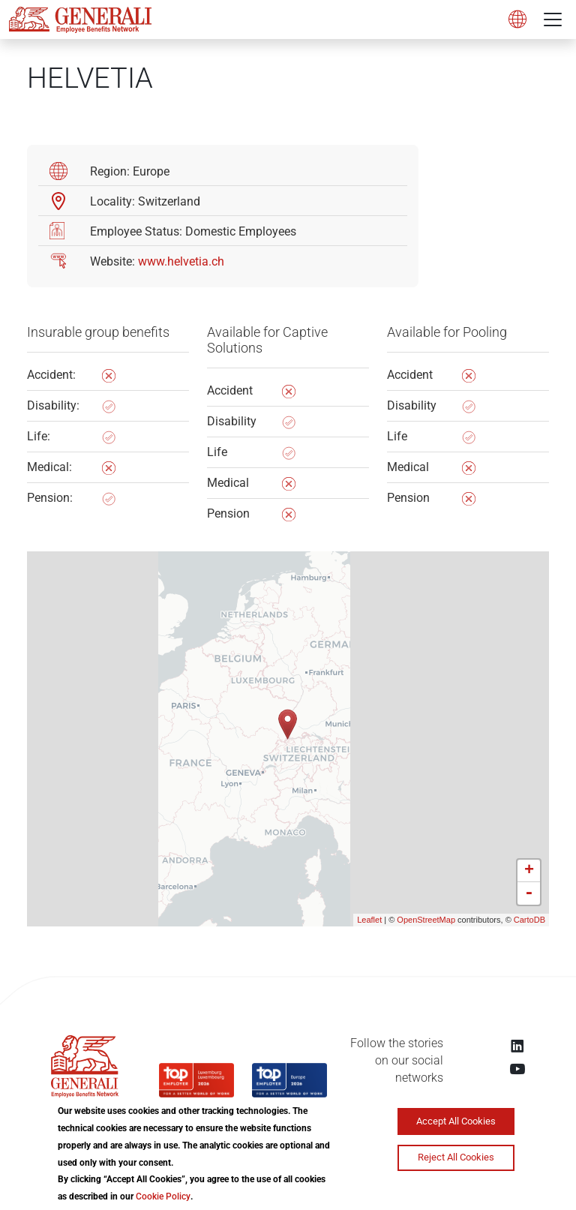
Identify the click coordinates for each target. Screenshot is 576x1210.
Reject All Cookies (456, 1157)
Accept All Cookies (456, 1121)
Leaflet (369, 919)
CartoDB (529, 919)
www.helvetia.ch (181, 261)
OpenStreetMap (426, 919)
